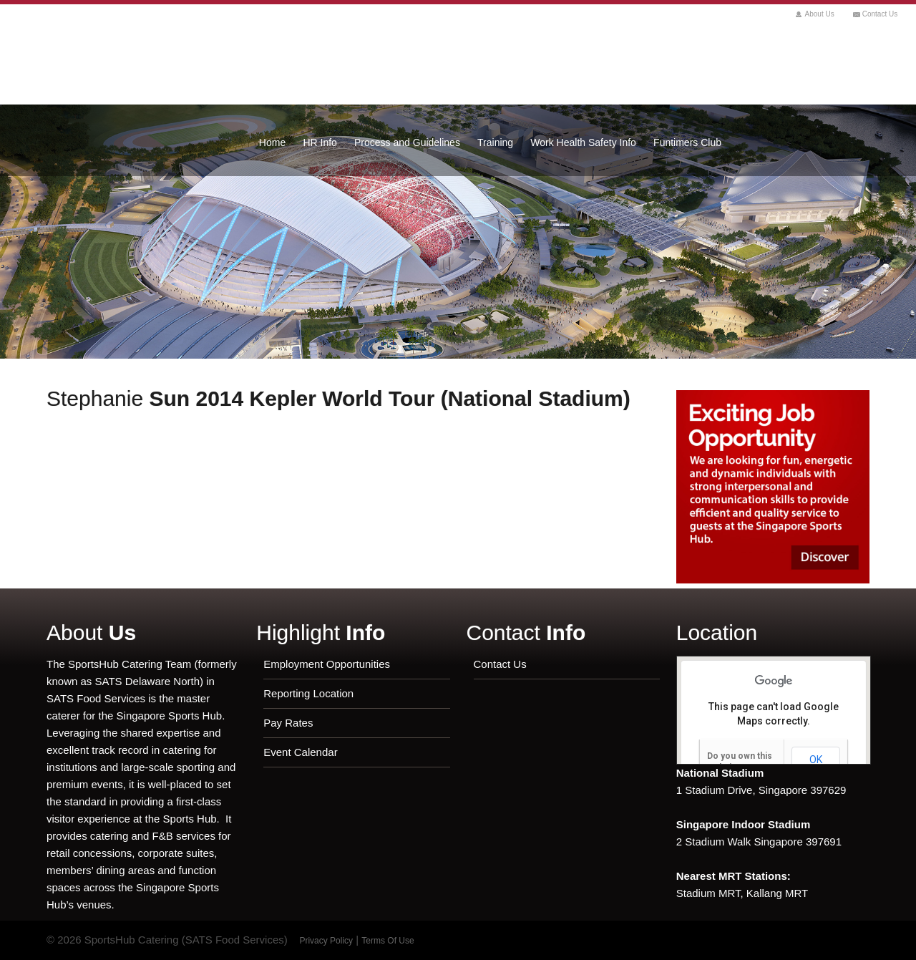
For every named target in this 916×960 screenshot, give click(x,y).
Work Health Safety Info (583, 142)
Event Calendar (300, 752)
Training (495, 142)
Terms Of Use (387, 941)
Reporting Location (308, 693)
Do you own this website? (739, 761)
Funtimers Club (687, 142)
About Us (819, 14)
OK (815, 759)
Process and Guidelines (407, 142)
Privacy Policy (326, 941)
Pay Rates (288, 723)
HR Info (319, 142)
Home (272, 142)
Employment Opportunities (326, 664)
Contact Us (879, 14)
